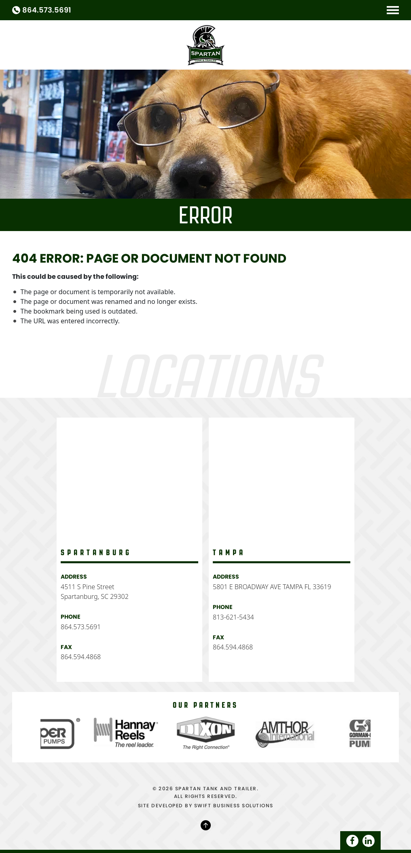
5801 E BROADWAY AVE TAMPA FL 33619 (272, 586)
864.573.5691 (46, 10)
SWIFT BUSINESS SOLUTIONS (233, 805)
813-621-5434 (233, 617)
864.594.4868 (81, 656)
